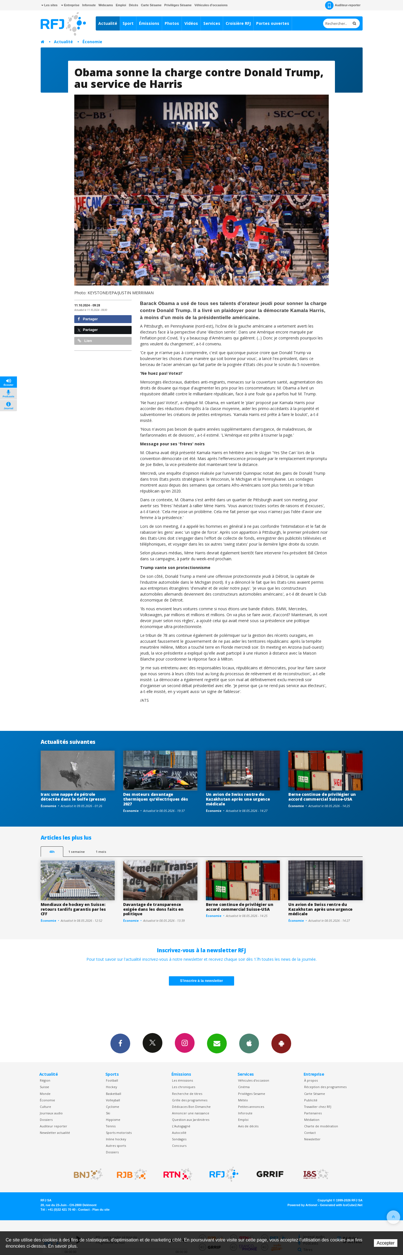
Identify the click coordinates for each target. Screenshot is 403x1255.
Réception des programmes (325, 1087)
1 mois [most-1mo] (101, 851)
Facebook (120, 1043)
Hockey (111, 1087)
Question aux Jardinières (190, 1119)
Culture (45, 1106)
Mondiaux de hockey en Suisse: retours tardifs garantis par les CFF (73, 909)
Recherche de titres (187, 1093)
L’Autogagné (181, 1126)
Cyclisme (112, 1106)
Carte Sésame (151, 5)
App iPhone (249, 1043)
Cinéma (244, 1087)
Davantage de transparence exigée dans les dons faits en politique (153, 909)
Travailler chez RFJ (317, 1106)
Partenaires (313, 1113)
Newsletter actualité (55, 1132)
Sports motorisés (119, 1132)
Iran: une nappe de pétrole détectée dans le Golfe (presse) (73, 797)
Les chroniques (183, 1087)
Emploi (121, 5)
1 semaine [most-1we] (76, 851)
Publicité (310, 1100)
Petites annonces (251, 1106)
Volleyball (113, 1100)
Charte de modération (321, 1126)
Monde (45, 1093)
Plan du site (101, 1209)
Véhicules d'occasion (253, 1080)
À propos (311, 1080)
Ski (108, 1113)
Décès (133, 5)
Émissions (149, 23)
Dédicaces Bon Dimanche (191, 1106)
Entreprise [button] (70, 5)
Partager (88, 319)
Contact (310, 1132)
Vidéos (191, 23)
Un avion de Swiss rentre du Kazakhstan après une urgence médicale (238, 799)
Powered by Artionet (302, 1205)
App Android (281, 1043)
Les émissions (182, 1080)
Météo (243, 1100)
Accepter (386, 1243)
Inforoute (89, 5)
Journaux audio (51, 1113)
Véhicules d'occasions (211, 5)
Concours (179, 1145)
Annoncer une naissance (190, 1113)
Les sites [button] (49, 5)
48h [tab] (52, 851)
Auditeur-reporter (342, 5)
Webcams (106, 5)
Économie (92, 41)
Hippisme (113, 1119)
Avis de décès (248, 1126)
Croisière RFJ (238, 23)
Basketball (113, 1093)
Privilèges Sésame (178, 5)
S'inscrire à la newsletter (201, 981)
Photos (172, 23)
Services (211, 23)
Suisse (44, 1087)
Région (45, 1080)
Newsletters (217, 1043)
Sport (128, 23)
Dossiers (46, 1119)
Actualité (107, 23)
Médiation (311, 1119)
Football (112, 1080)
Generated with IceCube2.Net (341, 1205)
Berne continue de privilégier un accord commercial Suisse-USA (322, 797)
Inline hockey (116, 1139)
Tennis (111, 1126)
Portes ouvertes (272, 23)
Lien (85, 341)
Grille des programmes (189, 1100)
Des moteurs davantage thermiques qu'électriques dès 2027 (155, 799)
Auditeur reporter (53, 1126)
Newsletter (312, 1139)
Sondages (179, 1139)
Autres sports (116, 1145)
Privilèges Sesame (251, 1093)
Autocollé (179, 1132)
